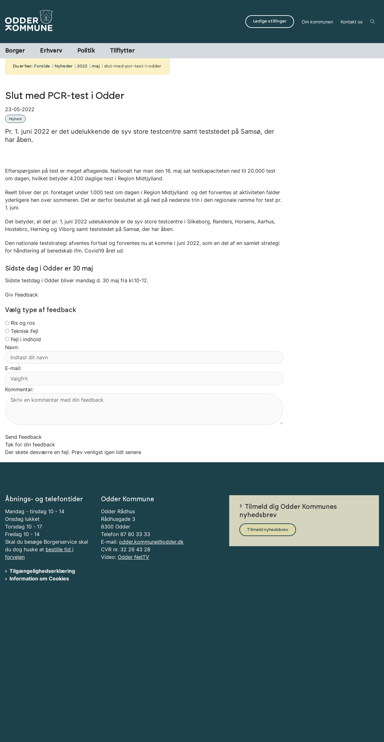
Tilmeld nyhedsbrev (267, 672)
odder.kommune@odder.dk (151, 685)
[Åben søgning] (372, 21)
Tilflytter (122, 51)
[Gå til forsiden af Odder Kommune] (121, 21)
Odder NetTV (133, 700)
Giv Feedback (21, 422)
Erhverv (51, 51)
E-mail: (13, 496)
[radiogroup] (7, 451)
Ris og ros (23, 451)
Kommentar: (19, 517)
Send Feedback (23, 565)
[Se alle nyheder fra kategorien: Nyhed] (16, 118)
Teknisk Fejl (24, 459)
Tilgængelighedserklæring (42, 714)
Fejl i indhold (26, 467)
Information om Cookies (39, 722)
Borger (15, 51)
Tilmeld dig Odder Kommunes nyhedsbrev (288, 654)
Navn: (12, 475)
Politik (86, 51)
